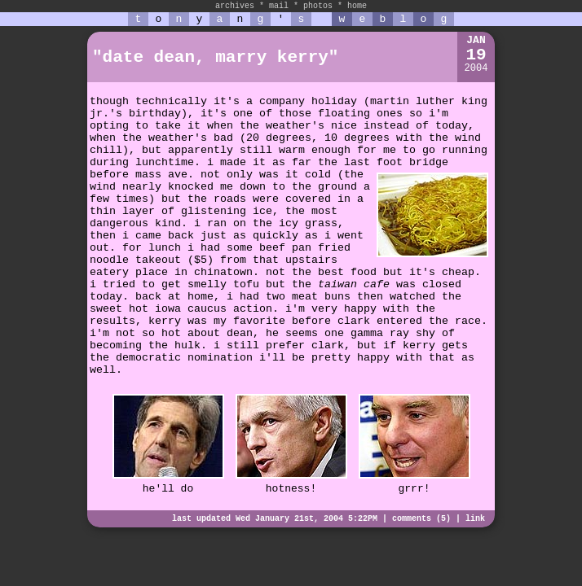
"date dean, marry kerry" (215, 57)
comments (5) (421, 518)
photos (318, 6)
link (475, 518)
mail (279, 6)
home (357, 6)
